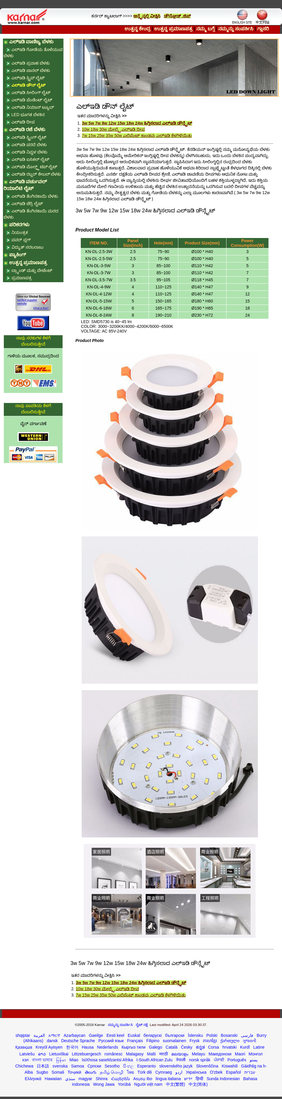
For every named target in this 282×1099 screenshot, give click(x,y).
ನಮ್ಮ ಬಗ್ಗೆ (205, 28)
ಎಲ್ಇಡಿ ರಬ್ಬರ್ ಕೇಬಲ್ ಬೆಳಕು (36, 174)
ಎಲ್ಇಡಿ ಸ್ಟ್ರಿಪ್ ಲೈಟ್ (28, 77)
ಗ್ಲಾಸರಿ (263, 28)
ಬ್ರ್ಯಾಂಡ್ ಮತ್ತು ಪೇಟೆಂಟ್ (31, 270)
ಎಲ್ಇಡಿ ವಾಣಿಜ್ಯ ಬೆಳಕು (31, 41)
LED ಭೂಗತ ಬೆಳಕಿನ (28, 114)
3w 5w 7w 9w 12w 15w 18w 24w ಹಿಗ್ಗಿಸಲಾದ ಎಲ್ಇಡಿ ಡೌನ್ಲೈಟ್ (137, 123)
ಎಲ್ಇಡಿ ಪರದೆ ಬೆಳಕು (29, 144)
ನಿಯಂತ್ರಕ (19, 232)
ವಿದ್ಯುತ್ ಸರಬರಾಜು (27, 247)
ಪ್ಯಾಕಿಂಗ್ (17, 254)
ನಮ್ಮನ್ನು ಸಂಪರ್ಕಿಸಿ (235, 28)
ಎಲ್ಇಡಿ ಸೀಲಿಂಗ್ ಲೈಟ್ (31, 92)
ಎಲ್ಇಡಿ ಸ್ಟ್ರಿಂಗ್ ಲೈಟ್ (28, 137)
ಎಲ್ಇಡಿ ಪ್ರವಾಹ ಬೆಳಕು (30, 63)
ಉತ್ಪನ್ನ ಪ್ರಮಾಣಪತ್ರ (173, 28)
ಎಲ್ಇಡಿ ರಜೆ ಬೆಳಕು (27, 129)
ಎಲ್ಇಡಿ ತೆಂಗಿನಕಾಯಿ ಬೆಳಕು (34, 196)
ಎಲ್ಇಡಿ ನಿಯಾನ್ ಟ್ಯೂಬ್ (32, 107)
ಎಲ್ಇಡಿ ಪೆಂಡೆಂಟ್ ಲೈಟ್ (31, 99)
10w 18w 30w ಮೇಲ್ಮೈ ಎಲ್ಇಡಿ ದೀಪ (113, 129)
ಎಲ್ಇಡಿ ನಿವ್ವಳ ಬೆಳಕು (29, 152)
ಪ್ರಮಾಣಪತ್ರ (21, 277)
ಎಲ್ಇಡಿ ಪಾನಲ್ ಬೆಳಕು (30, 70)
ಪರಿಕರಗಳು (19, 224)
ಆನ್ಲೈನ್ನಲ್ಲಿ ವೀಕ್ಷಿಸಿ (146, 16)
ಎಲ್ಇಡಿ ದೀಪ (23, 122)
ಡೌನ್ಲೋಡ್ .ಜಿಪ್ (177, 16)
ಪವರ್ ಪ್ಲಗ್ (21, 239)
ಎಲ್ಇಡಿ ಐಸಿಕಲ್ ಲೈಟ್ (30, 159)
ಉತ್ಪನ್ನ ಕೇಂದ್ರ (137, 28)
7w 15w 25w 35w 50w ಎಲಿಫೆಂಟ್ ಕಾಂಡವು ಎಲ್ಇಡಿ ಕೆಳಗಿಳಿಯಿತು (137, 135)
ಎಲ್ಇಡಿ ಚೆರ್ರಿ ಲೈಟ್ (27, 203)
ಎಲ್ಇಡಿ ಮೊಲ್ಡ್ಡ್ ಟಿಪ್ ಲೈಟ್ (34, 166)
